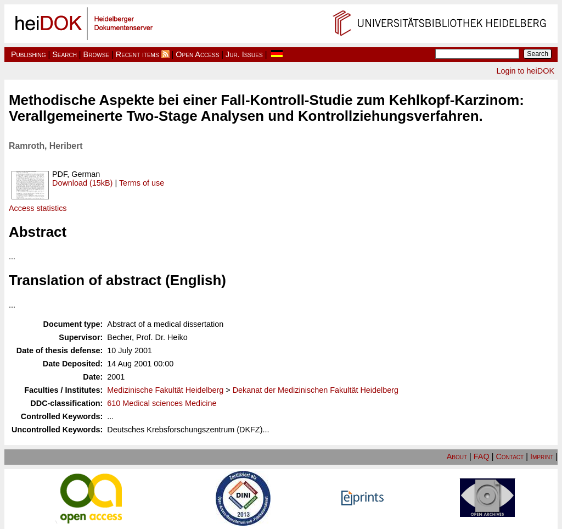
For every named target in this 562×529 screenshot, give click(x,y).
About (457, 456)
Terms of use (141, 183)
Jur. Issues (244, 54)
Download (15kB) (82, 183)
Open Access (197, 54)
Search (64, 54)
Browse (96, 54)
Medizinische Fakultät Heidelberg (165, 390)
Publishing (28, 54)
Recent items (137, 54)
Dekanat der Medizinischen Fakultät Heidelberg (315, 390)
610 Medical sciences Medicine (161, 403)
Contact (510, 456)
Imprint (541, 456)
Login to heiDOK (525, 70)
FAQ (482, 456)
